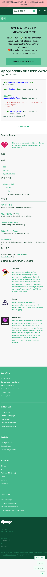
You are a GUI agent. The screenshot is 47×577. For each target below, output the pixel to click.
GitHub (3, 466)
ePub (26, 254)
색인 (3, 214)
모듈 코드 (8, 187)
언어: (41, 563)
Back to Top (23, 126)
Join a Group (5, 412)
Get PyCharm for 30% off (23, 61)
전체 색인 (6, 170)
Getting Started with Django (10, 382)
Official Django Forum (9, 231)
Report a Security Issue (8, 423)
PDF (22, 254)
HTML (18, 254)
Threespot (6, 540)
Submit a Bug (5, 419)
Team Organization (7, 385)
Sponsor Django (6, 500)
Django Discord (6, 446)
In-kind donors (8, 531)
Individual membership (8, 426)
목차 (4, 167)
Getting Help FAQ (7, 442)
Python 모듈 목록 (9, 174)
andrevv (6, 546)
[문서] (5, 96)
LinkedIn (4, 480)
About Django (5, 378)
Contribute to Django (8, 416)
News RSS (4, 483)
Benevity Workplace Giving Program (13, 510)
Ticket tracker (6, 240)
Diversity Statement (7, 396)
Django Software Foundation (10, 389)
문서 (3, 18)
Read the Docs (6, 257)
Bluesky (3, 476)
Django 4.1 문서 (8, 184)
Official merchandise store (9, 507)
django (10, 191)
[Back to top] (42, 573)
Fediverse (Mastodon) (8, 473)
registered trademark (9, 555)
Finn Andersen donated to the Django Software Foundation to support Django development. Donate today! (28, 145)
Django (2, 11)
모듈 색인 (9, 214)
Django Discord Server (9, 222)
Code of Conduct (6, 392)
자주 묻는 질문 (6, 205)
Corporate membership (9, 503)
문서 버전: (39, 568)
